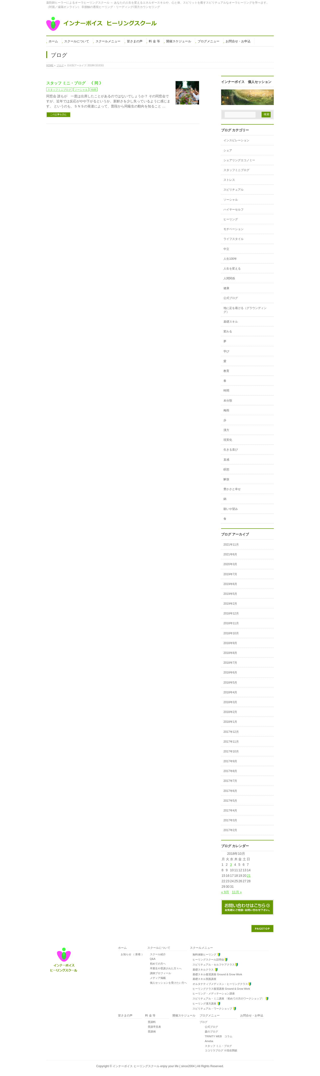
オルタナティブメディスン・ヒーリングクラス (220, 984)
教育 (226, 371)
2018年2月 (230, 712)
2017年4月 (230, 810)
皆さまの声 (125, 1015)
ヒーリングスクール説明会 (209, 959)
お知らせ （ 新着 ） (131, 954)
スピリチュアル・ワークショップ (213, 1008)
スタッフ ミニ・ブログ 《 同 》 (74, 83)
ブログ (203, 1022)
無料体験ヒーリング (205, 954)
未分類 (227, 400)
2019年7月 (230, 574)
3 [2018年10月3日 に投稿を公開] (231, 864)
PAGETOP (262, 928)
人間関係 (229, 278)
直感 (226, 459)
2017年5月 (230, 800)
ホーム (122, 947)
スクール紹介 (156, 954)
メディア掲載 (156, 978)
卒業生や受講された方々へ (164, 968)
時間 (93, 89)
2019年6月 (230, 584)
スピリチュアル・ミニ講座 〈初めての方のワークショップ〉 (229, 998)
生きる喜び (230, 449)
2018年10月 (231, 633)
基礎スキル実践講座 (203, 978)
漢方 (226, 430)
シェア (227, 150)
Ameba (206, 1041)
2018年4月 (230, 692)
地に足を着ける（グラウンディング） (245, 310)
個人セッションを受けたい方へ (167, 982)
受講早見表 (153, 1026)
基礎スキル (230, 321)
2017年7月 (230, 781)
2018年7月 (230, 662)
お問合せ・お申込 (251, 1015)
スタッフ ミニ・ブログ (216, 1045)
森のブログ (209, 1031)
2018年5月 (230, 682)
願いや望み (230, 509)
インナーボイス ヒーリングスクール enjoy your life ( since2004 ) (155, 1066)
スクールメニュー (201, 947)
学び (226, 351)
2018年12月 (231, 613)
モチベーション (233, 229)
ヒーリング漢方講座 (205, 1003)
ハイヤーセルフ (233, 209)
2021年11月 (231, 544)
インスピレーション (236, 140)
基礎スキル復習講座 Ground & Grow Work (216, 974)
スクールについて (158, 947)
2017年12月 (231, 732)
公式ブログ (230, 298)
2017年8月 (230, 771)
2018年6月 (230, 672)
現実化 (227, 439)
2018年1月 (230, 721)
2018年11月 (231, 623)
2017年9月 (230, 761)
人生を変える (232, 268)
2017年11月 (231, 741)
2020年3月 (230, 564)
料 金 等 (150, 1015)
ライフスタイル (233, 239)
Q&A (151, 958)
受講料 (150, 1022)
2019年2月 (230, 603)
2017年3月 (230, 820)
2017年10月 (231, 751)
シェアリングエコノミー (239, 160)
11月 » (237, 892)
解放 (226, 479)
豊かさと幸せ (232, 489)
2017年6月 (230, 791)
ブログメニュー (210, 1015)
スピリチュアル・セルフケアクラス (214, 964)
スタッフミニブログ (59, 89)
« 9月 (225, 892)
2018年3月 (230, 702)
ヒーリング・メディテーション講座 (212, 993)
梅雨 (226, 410)
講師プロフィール (159, 973)
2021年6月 (230, 554)
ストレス (229, 180)
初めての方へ (156, 963)
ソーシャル (81, 89)
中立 (226, 249)
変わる (227, 331)
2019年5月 (230, 594)
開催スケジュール (183, 1015)
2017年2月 (230, 830)
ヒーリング (230, 219)
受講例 (150, 1031)
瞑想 (226, 469)
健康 (226, 288)
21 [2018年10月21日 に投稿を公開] (249, 875)
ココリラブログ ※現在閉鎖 (218, 1050)
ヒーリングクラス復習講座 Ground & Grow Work (220, 988)
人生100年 (230, 258)
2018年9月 (230, 643)
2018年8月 (230, 653)
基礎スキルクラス (204, 969)
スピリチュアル (233, 189)
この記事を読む (58, 114)
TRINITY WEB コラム (216, 1036)
